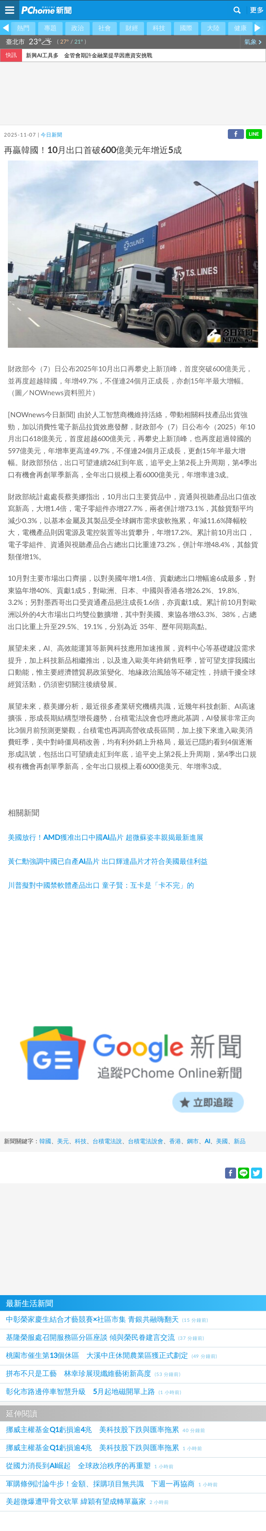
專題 (50, 28)
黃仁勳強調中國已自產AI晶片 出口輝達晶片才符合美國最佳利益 (108, 861)
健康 (240, 28)
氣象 (253, 42)
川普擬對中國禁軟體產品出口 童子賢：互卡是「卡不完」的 (101, 885)
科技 (159, 28)
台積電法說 (107, 1141)
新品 (240, 1141)
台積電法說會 (145, 1141)
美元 (63, 1141)
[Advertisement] (133, 1238)
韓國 (45, 1141)
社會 (104, 28)
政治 (77, 28)
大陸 (213, 28)
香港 (175, 1141)
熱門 (23, 28)
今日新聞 (51, 135)
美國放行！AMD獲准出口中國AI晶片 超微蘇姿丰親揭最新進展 (105, 837)
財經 (132, 28)
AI (207, 1141)
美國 (222, 1141)
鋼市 (193, 1141)
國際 (186, 28)
